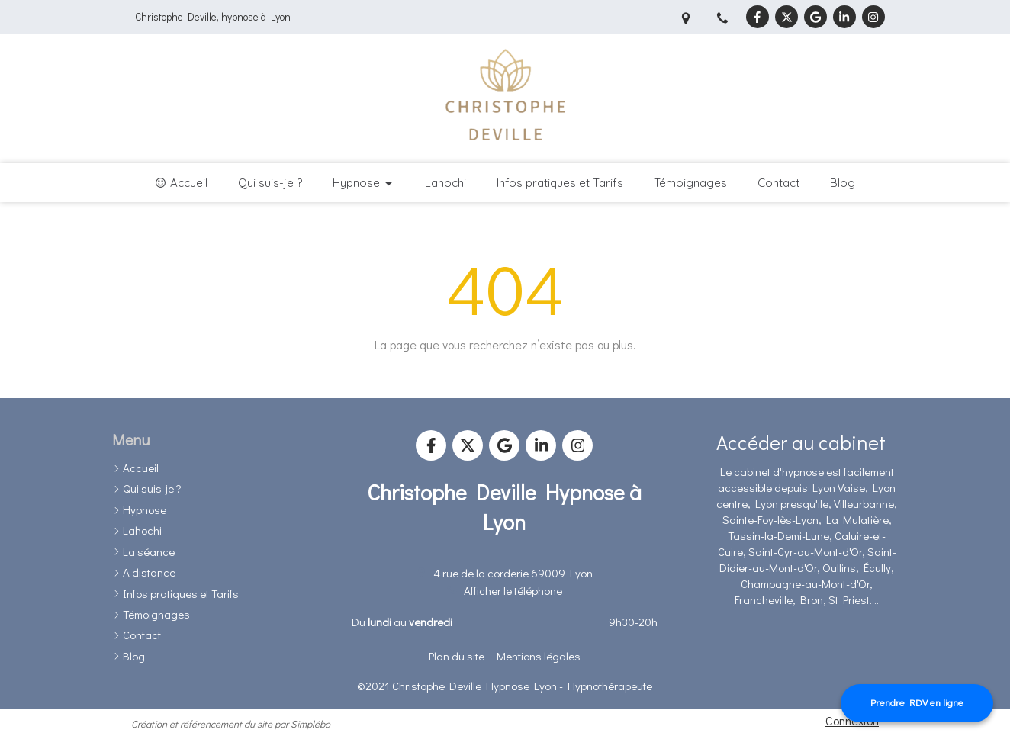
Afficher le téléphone (513, 590)
